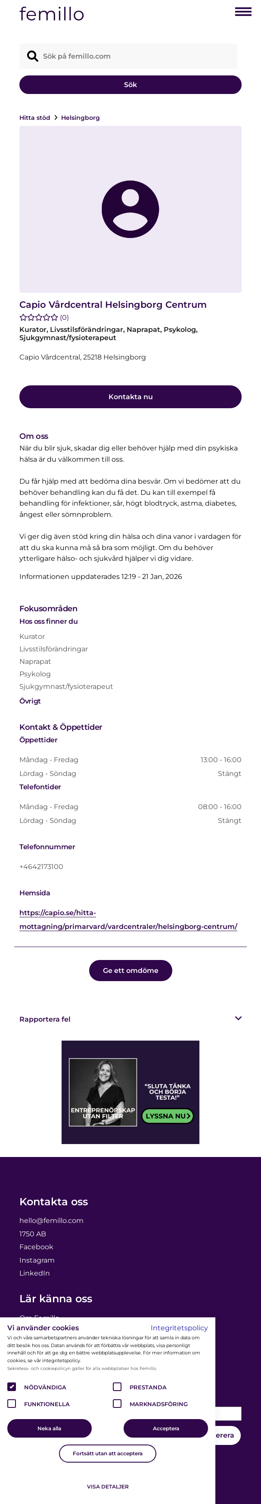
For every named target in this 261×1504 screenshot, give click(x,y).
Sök (130, 85)
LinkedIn (34, 1273)
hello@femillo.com (51, 1220)
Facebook (36, 1247)
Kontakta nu (131, 397)
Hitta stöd (35, 118)
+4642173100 (41, 867)
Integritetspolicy (179, 1328)
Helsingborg (80, 118)
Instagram (37, 1260)
